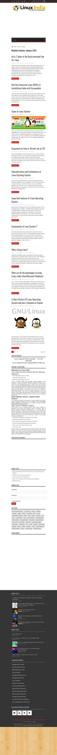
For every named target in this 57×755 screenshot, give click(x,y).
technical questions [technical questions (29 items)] (40, 554)
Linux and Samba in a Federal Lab (20, 505)
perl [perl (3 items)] (27, 552)
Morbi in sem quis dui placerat (26, 637)
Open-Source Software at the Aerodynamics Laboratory (25, 507)
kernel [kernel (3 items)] (13, 545)
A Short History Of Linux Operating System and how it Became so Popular (27, 322)
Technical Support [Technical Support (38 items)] (15, 556)
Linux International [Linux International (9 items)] (39, 548)
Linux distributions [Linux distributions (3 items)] (24, 548)
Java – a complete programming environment (31, 670)
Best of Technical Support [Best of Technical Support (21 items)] (17, 539)
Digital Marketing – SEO (18, 697)
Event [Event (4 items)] (34, 541)
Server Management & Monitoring (21, 730)
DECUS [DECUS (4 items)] (24, 541)
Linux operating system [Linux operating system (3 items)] (36, 550)
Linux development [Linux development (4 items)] (39, 545)
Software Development (18, 711)
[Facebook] (14, 741)
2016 (18, 46)
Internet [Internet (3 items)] (33, 543)
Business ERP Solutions (18, 714)
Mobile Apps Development (19, 716)
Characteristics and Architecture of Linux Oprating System (26, 194)
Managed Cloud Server (18, 706)
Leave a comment (24, 63)
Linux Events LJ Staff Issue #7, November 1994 (25, 666)
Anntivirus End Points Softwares (20, 727)
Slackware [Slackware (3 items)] (28, 554)
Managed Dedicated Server (19, 703)
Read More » (15, 78)
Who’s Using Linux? (19, 271)
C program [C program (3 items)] (14, 541)
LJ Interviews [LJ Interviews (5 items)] (22, 552)
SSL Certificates (16, 700)
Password (14, 523)
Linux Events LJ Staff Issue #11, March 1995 (24, 682)
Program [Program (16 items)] (35, 552)
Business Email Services (18, 695)
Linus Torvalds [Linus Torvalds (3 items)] (19, 545)
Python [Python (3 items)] (19, 554)
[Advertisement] (33, 24)
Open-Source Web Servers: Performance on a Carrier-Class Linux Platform (31, 632)
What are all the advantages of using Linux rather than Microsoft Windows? (27, 295)
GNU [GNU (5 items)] (29, 543)
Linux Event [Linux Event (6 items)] (31, 548)
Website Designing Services (19, 719)
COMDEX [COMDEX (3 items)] (38, 539)
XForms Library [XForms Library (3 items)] (29, 556)
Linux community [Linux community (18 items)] (30, 545)
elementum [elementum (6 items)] (29, 541)
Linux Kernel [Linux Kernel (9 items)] (21, 550)
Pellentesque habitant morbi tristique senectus (31, 650)
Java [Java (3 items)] (43, 543)
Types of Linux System (20, 111)
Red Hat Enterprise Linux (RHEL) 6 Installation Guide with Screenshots (26, 86)
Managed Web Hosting (18, 692)
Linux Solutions (16, 708)
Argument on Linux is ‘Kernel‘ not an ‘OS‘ (28, 169)
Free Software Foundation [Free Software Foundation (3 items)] (17, 543)
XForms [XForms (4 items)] (22, 556)
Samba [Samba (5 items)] (23, 554)
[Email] (24, 741)
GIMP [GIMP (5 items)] (25, 543)
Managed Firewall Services (19, 724)
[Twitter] (29, 741)
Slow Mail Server (16, 509)
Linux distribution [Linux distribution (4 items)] (15, 548)
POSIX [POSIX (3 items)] (30, 552)
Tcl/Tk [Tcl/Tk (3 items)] (33, 554)
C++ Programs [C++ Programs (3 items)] (27, 539)
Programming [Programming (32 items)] (41, 552)
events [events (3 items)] (38, 541)
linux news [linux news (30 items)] (28, 550)
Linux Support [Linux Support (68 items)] (15, 552)
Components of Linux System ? (24, 247)
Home (13, 46)
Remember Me (15, 529)
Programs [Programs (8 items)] (14, 554)
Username (14, 517)
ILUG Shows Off (16, 662)
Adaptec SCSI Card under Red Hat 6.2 (21, 503)
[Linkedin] (19, 741)
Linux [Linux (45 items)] (25, 545)
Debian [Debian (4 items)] (19, 541)
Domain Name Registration (19, 722)
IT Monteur (21, 753)
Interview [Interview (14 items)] (38, 543)
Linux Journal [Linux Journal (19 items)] (15, 550)
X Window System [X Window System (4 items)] (37, 556)
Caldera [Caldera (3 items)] (33, 539)
